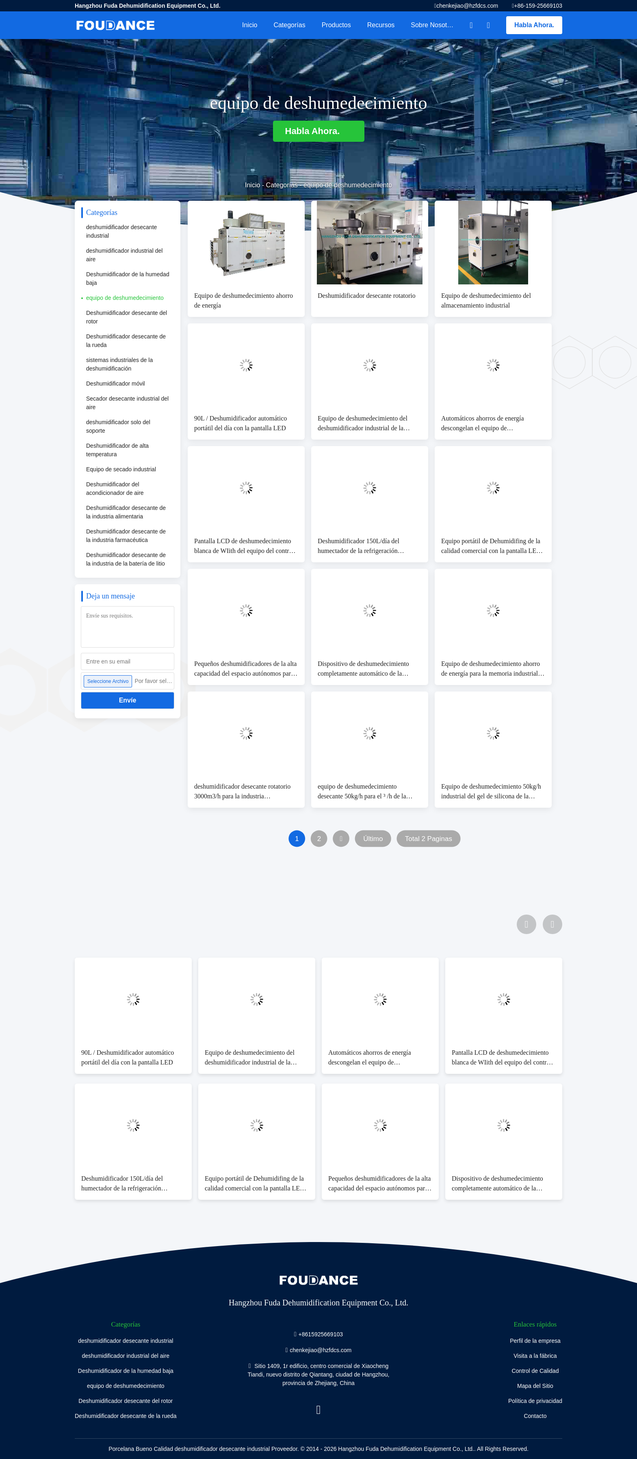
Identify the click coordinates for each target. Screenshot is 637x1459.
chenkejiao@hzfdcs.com (467, 5)
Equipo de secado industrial (121, 469)
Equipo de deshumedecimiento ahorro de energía (243, 300)
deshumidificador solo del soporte (118, 426)
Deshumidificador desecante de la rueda (126, 340)
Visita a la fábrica (535, 1356)
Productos (336, 25)
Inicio (249, 25)
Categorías (289, 25)
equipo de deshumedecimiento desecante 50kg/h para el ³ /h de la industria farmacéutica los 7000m (362, 792)
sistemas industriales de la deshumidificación (119, 364)
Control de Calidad (535, 1371)
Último (373, 839)
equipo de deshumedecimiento (125, 298)
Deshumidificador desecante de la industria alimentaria (126, 512)
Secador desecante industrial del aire (127, 402)
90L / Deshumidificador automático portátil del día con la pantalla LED (240, 423)
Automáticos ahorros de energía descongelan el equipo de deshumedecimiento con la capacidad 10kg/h (489, 424)
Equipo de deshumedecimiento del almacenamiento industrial (486, 300)
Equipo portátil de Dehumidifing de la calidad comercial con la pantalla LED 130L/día (491, 547)
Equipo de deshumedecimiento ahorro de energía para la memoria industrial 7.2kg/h (490, 669)
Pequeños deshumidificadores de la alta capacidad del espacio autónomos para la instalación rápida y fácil (245, 669)
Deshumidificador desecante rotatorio (367, 295)
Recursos (381, 25)
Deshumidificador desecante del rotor (126, 317)
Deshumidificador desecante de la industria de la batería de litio (126, 559)
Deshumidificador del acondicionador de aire (115, 488)
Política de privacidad (535, 1401)
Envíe (127, 700)
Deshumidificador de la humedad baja (127, 278)
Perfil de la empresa (535, 1341)
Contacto (535, 1416)
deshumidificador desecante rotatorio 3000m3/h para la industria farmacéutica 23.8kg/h (242, 792)
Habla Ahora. (534, 25)
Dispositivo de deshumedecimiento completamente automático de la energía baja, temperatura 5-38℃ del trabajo (365, 669)
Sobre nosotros (433, 25)
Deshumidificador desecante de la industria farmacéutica (126, 535)
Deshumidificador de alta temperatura (117, 449)
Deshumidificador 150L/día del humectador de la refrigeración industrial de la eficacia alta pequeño (365, 547)
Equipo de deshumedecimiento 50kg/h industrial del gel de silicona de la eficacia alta (491, 792)
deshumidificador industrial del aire (124, 254)
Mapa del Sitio (535, 1386)
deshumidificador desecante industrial (121, 231)
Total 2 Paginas (428, 839)
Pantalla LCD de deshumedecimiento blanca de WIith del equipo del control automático (244, 547)
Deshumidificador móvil (115, 383)
